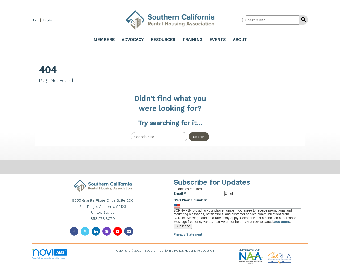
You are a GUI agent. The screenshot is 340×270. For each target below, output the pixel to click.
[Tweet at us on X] (85, 231)
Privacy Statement (188, 234)
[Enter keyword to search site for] (270, 20)
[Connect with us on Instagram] (106, 231)
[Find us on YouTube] (117, 231)
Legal (220, 250)
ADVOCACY (133, 39)
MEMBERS (104, 39)
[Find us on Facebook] (74, 231)
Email (180, 193)
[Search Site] (302, 19)
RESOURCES (163, 39)
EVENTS (217, 39)
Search (199, 137)
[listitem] (37, 20)
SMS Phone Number (190, 200)
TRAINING (192, 39)
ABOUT (240, 39)
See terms (282, 222)
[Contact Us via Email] (128, 231)
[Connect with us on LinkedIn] (96, 231)
